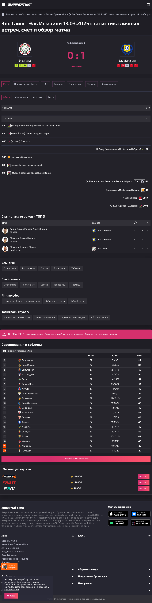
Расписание (28, 268)
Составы (51, 97)
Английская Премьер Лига (14, 544)
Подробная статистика (76, 458)
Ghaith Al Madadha (45, 317)
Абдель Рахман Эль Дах (73, 317)
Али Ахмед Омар (118, 206)
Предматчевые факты (35, 84)
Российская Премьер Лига (14, 559)
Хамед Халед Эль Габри (37, 133)
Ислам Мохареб (34, 165)
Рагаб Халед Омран (51, 125)
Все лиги (5, 562)
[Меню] (3, 4)
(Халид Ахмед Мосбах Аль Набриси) (123, 149)
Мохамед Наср (130, 198)
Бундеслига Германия (12, 551)
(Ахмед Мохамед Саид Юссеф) (26, 125)
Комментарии (141, 84)
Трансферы (59, 268)
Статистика (31, 97)
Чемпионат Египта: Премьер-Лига (22, 301)
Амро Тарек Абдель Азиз (17, 317)
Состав (44, 268)
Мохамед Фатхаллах (22, 157)
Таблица (80, 84)
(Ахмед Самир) (18, 165)
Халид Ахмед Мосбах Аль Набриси (115, 181)
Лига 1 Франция (9, 555)
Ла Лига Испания (10, 548)
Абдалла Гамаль (99, 317)
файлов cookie (11, 589)
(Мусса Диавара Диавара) (24, 173)
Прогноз (121, 84)
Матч (10, 84)
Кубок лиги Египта (55, 301)
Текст (72, 97)
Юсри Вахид (44, 173)
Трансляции (100, 84)
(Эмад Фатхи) (18, 133)
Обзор (10, 97)
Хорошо (11, 595)
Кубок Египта (77, 301)
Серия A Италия (9, 541)
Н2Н (59, 84)
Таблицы (75, 268)
